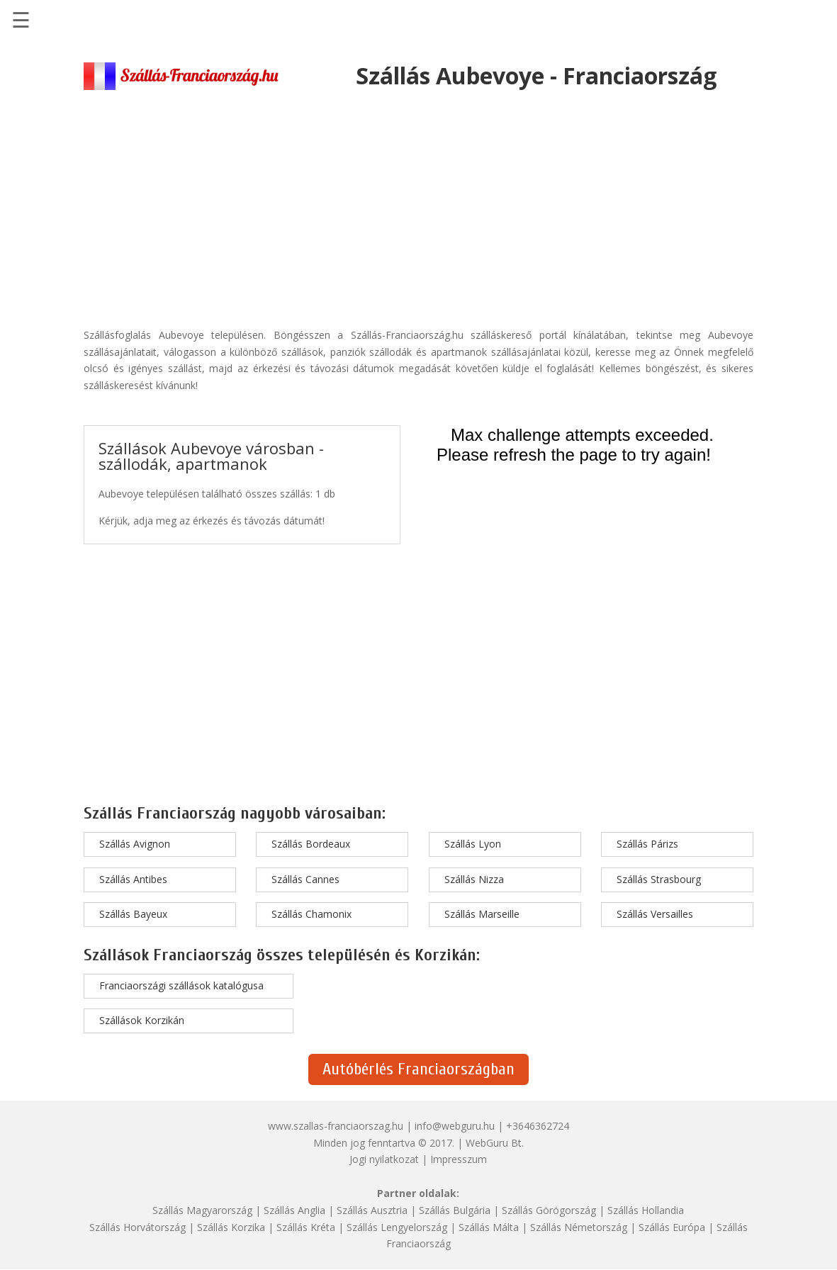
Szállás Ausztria (372, 1210)
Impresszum (458, 1159)
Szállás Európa (672, 1227)
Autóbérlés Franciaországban (418, 1069)
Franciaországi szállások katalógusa (181, 985)
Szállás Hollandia (645, 1210)
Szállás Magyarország (202, 1210)
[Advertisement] (418, 202)
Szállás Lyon (472, 843)
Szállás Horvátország (137, 1227)
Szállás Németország (578, 1227)
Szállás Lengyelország (397, 1227)
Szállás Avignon (134, 843)
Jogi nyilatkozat (384, 1159)
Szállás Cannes (305, 879)
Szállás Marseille (481, 914)
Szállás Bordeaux (310, 843)
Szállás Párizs (647, 843)
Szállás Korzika (231, 1227)
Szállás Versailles (655, 914)
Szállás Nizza (474, 879)
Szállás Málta (489, 1227)
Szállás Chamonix (311, 914)
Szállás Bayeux (133, 914)
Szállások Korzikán (141, 1020)
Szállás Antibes (133, 879)
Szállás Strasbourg (659, 879)
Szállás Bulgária (454, 1210)
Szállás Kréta (305, 1227)
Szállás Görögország (549, 1210)
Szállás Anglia (294, 1210)
